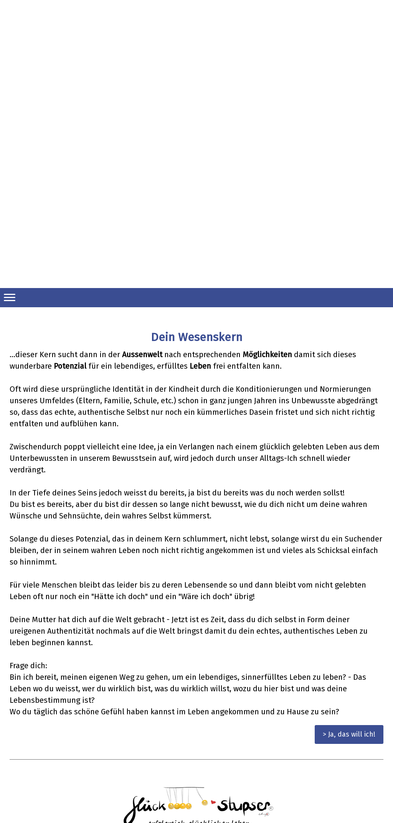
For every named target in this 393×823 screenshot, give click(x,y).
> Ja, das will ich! (349, 734)
